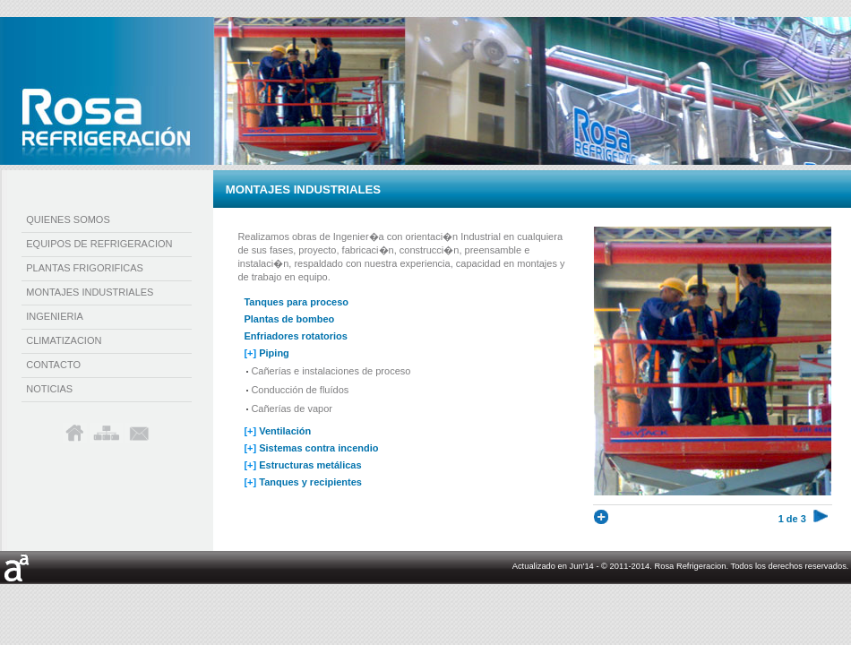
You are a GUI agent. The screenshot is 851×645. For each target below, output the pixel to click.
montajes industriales (89, 292)
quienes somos (68, 219)
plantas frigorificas (84, 267)
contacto (53, 364)
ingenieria (54, 316)
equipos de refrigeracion (99, 243)
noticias (49, 388)
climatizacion (63, 340)
